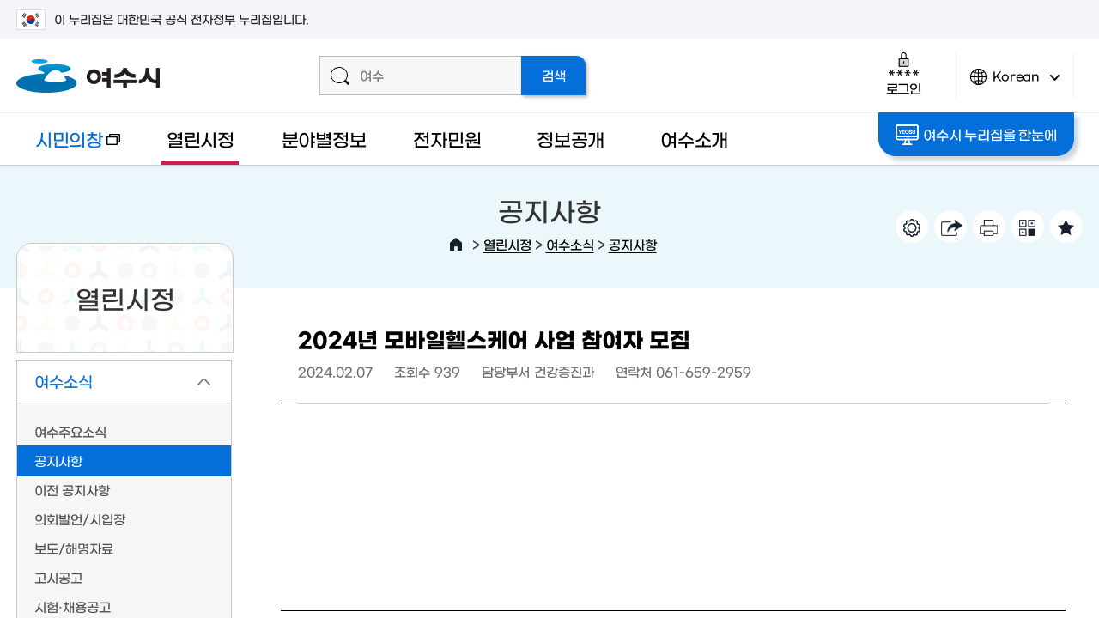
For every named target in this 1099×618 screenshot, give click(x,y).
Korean (1015, 84)
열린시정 (200, 139)
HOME (456, 245)
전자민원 (447, 139)
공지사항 (633, 244)
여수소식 (570, 244)
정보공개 (570, 139)
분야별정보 (324, 139)
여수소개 (694, 139)
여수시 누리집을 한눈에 (976, 134)
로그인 (903, 73)
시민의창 (68, 147)
